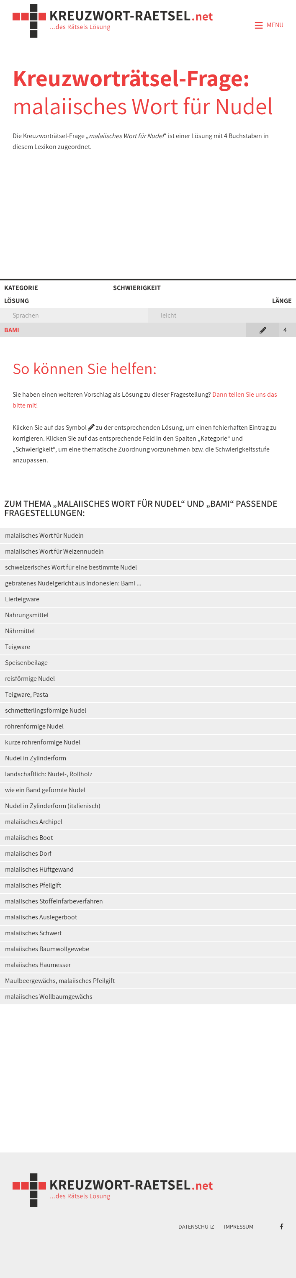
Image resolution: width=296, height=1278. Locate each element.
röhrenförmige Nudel (34, 726)
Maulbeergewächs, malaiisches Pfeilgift (60, 980)
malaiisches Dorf (28, 853)
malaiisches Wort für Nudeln (44, 535)
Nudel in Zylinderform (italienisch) (52, 805)
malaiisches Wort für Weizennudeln (54, 551)
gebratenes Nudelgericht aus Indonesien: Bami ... (73, 583)
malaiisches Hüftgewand (39, 869)
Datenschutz (196, 1226)
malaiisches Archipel (33, 821)
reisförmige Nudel (30, 678)
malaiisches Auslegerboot (41, 917)
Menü (268, 25)
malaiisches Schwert (33, 933)
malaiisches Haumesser (38, 964)
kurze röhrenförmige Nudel (42, 742)
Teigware (17, 646)
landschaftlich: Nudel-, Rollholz (49, 774)
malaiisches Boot (29, 837)
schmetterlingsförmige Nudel (45, 710)
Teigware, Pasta (26, 694)
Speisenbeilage (26, 662)
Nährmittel (20, 630)
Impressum (238, 1226)
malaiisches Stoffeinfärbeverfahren (54, 901)
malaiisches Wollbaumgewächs (49, 996)
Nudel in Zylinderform (35, 758)
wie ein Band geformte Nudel (45, 789)
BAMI (11, 330)
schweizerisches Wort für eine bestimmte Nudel (71, 567)
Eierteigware (22, 599)
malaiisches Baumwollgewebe (47, 948)
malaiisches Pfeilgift (33, 885)
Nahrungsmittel (27, 615)
